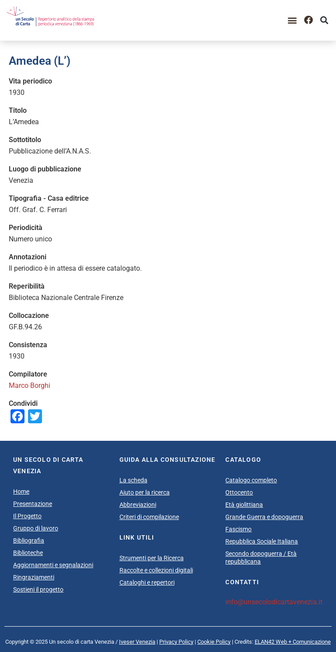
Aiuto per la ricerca (144, 492)
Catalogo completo (251, 480)
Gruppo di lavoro (35, 528)
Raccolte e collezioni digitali (156, 570)
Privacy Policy (176, 641)
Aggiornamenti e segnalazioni (53, 564)
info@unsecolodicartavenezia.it (273, 602)
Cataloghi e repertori (147, 582)
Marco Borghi (29, 385)
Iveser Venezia (137, 641)
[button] (292, 20)
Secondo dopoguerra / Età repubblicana (261, 557)
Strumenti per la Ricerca (151, 557)
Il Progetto (27, 516)
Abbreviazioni (137, 504)
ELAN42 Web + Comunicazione (293, 641)
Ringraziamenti (33, 577)
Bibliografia (28, 540)
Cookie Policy (214, 641)
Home (21, 491)
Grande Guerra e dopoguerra (264, 516)
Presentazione (32, 503)
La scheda (133, 480)
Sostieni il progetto (38, 589)
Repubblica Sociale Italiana (261, 541)
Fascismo (238, 529)
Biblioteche (28, 552)
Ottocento (239, 492)
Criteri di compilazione (149, 516)
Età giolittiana (244, 504)
